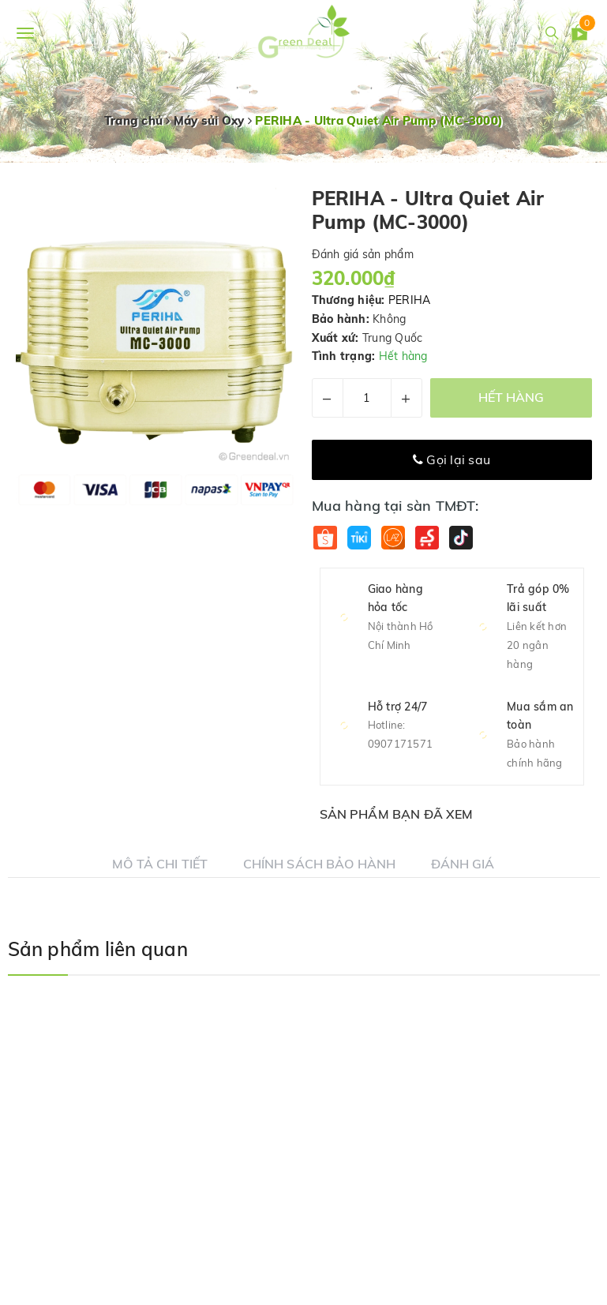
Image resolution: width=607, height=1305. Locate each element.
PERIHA (409, 300)
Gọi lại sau (451, 459)
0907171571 (400, 743)
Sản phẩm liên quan (98, 949)
